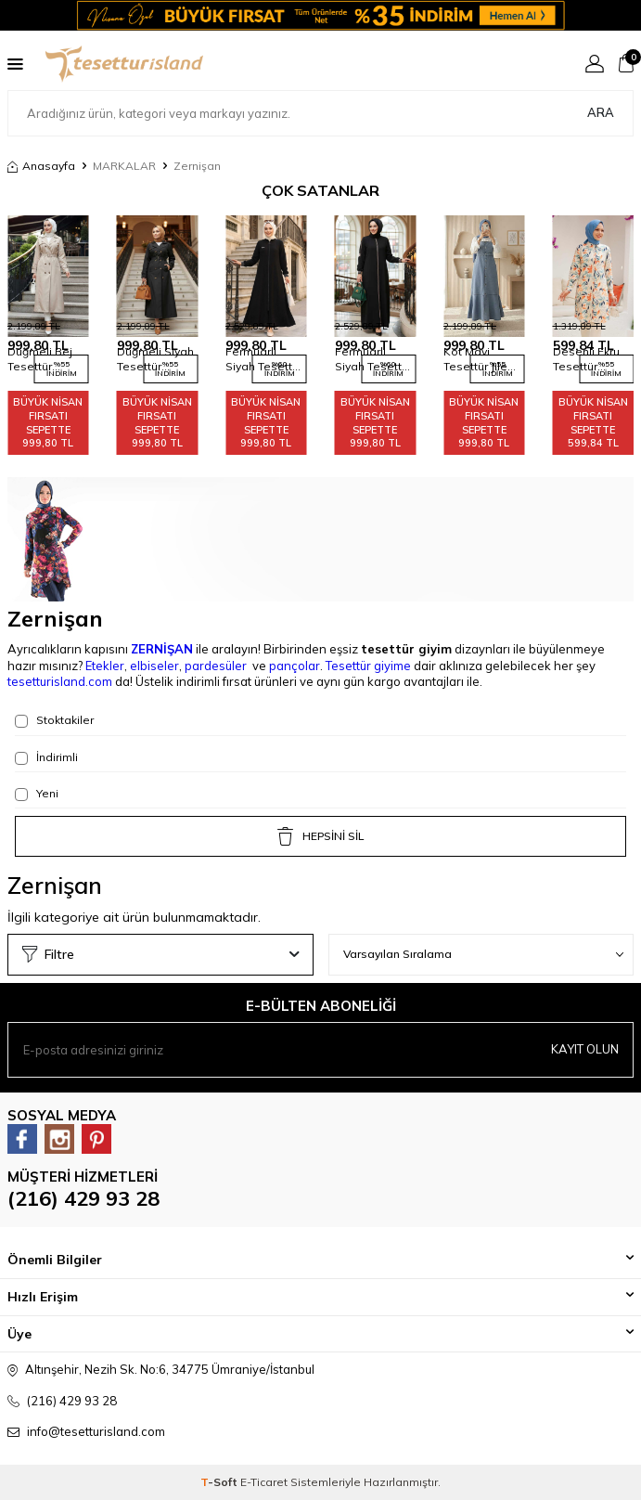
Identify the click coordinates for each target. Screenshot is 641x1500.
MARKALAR (124, 166)
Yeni (36, 793)
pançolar (294, 665)
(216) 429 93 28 (83, 1198)
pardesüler (216, 665)
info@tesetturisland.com (96, 1431)
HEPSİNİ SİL (320, 836)
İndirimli (46, 757)
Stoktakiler (54, 720)
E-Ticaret (264, 1482)
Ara (600, 112)
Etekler (104, 665)
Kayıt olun (585, 1048)
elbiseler (154, 665)
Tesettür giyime (368, 665)
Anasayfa (41, 166)
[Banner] (320, 15)
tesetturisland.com (59, 681)
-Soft (220, 1482)
